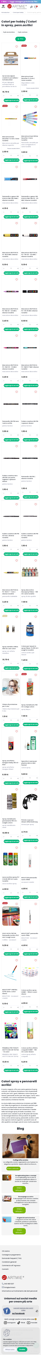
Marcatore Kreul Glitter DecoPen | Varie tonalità (29, 138)
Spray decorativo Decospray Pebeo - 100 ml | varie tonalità (29, 592)
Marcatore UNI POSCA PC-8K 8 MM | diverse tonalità (10, 254)
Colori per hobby (18, 12)
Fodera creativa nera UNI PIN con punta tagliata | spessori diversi (9, 478)
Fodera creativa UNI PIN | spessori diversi (29, 422)
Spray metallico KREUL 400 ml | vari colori (10, 648)
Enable (22, 1349)
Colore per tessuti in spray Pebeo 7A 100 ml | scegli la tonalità (29, 648)
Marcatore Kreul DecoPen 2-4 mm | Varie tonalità (28, 78)
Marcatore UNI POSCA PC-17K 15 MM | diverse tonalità (29, 311)
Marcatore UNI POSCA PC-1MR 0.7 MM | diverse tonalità (30, 367)
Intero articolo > (13, 1168)
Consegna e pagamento (11, 1255)
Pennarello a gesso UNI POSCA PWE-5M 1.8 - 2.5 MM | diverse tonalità (29, 198)
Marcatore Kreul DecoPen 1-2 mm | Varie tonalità (10, 139)
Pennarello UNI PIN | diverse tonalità (28, 477)
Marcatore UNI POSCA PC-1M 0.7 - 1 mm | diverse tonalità (10, 592)
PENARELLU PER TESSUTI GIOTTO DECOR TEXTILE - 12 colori (10, 1050)
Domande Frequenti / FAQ (11, 1258)
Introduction (5, 12)
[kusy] (11, 96)
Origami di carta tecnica (26, 1218)
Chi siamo (6, 1251)
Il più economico (9, 32)
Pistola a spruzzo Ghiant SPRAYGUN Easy (29, 821)
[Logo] (17, 7)
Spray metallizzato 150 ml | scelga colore (29, 706)
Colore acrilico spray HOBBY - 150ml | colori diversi (29, 992)
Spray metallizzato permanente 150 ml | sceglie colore (9, 821)
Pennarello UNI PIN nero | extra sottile (10, 422)
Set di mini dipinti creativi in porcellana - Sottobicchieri (10, 78)
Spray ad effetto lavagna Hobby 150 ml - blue (10, 763)
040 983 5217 (9, 1284)
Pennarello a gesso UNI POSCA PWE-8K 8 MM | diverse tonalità (10, 198)
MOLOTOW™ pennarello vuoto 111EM (29, 934)
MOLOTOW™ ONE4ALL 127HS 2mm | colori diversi (9, 991)
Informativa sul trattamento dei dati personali (19, 1291)
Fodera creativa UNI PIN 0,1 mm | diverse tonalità (29, 535)
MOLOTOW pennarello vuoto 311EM (29, 879)
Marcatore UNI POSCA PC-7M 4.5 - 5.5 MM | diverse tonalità (29, 254)
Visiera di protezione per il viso (9, 705)
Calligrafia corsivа (20, 1160)
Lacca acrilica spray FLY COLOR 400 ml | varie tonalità (10, 879)
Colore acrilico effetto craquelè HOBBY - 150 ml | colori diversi (29, 1050)
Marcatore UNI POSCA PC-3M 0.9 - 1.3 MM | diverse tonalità (10, 367)
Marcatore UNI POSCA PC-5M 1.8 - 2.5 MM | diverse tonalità (10, 311)
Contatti (5, 1269)
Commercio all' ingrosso (11, 1266)
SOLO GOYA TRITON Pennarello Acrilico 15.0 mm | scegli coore (10, 935)
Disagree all (10, 1349)
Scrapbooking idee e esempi (25, 1176)
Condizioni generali (9, 1262)
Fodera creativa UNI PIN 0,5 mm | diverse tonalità (10, 535)
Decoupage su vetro (25, 1197)
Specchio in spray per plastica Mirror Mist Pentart (29, 763)
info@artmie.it (9, 1287)
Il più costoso (22, 32)
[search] (31, 7)
